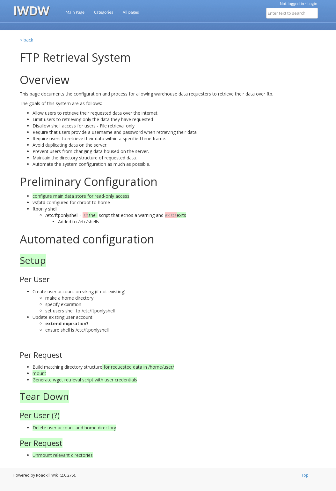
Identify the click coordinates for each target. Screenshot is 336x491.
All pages (131, 12)
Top (305, 475)
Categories (103, 12)
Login (312, 3)
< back (26, 40)
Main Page (74, 12)
